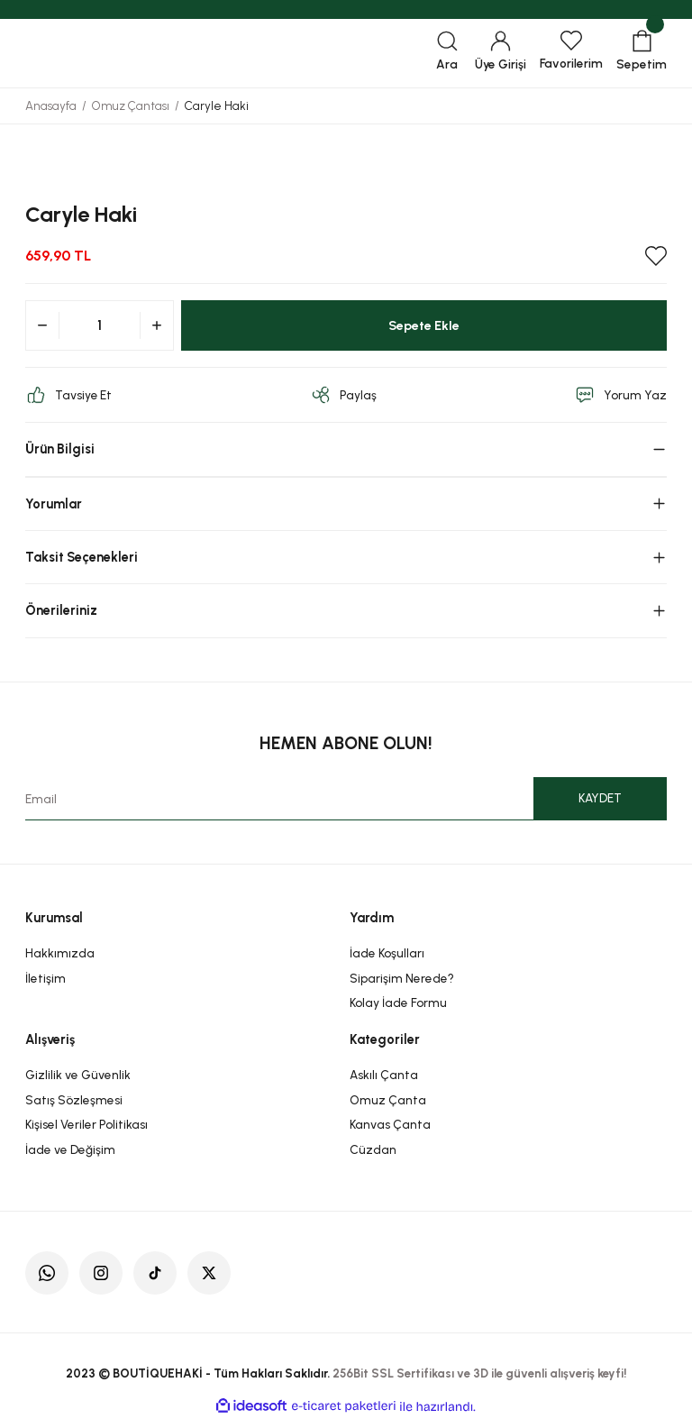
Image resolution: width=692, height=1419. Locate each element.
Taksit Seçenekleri (81, 557)
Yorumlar (53, 504)
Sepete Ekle (424, 325)
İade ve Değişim (70, 1149)
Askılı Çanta (384, 1074)
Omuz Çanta (388, 1100)
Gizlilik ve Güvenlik (78, 1074)
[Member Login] (500, 53)
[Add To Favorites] (656, 256)
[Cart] (641, 53)
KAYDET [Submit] (600, 798)
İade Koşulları (387, 953)
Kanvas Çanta (390, 1124)
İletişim (45, 978)
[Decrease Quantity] (42, 325)
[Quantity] (99, 325)
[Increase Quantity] (157, 325)
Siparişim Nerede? (402, 978)
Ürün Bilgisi (60, 449)
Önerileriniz (61, 610)
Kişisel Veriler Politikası (86, 1124)
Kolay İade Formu (398, 1002)
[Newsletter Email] (346, 798)
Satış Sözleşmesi (74, 1100)
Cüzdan (373, 1149)
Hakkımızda (60, 953)
